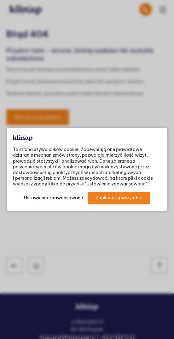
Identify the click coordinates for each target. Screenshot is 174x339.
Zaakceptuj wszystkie (119, 198)
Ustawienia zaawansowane (53, 198)
